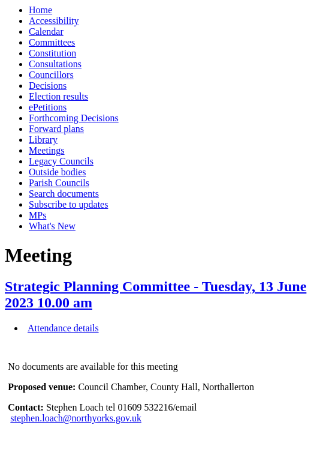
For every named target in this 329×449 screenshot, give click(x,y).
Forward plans (56, 129)
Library (43, 139)
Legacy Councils (61, 161)
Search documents (64, 193)
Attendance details (63, 328)
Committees (52, 42)
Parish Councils (59, 183)
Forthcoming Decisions (74, 118)
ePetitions (48, 107)
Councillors (51, 75)
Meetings (47, 150)
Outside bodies (57, 172)
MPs (37, 215)
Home (40, 10)
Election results (58, 96)
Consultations (55, 64)
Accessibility (54, 21)
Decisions (48, 85)
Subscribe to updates (68, 204)
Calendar (46, 31)
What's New (52, 226)
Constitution (52, 53)
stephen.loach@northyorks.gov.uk (75, 418)
